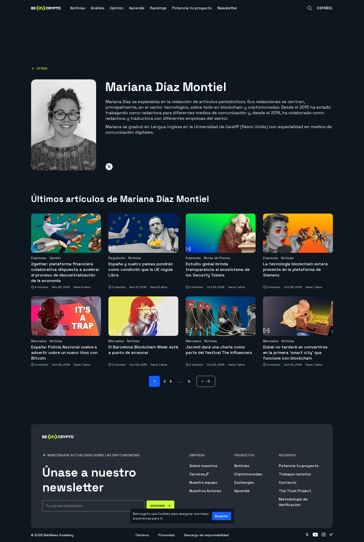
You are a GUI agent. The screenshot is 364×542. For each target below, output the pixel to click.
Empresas (38, 258)
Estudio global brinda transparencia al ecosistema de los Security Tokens (218, 269)
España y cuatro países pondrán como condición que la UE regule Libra (140, 269)
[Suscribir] (160, 505)
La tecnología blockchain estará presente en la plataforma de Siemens (295, 269)
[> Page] (206, 381)
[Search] (309, 8)
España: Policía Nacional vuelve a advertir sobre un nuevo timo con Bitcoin (64, 352)
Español (325, 8)
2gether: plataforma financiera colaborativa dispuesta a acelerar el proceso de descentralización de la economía (65, 272)
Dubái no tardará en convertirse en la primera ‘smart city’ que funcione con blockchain (295, 352)
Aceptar (221, 516)
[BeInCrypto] (58, 442)
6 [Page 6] (189, 381)
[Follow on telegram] (331, 535)
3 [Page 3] (170, 381)
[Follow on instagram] (323, 535)
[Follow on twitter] (307, 535)
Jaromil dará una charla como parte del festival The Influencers (219, 349)
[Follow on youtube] (315, 535)
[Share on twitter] (109, 166)
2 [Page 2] (165, 381)
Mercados (39, 341)
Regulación (117, 258)
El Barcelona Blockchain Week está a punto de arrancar (143, 349)
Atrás (39, 68)
